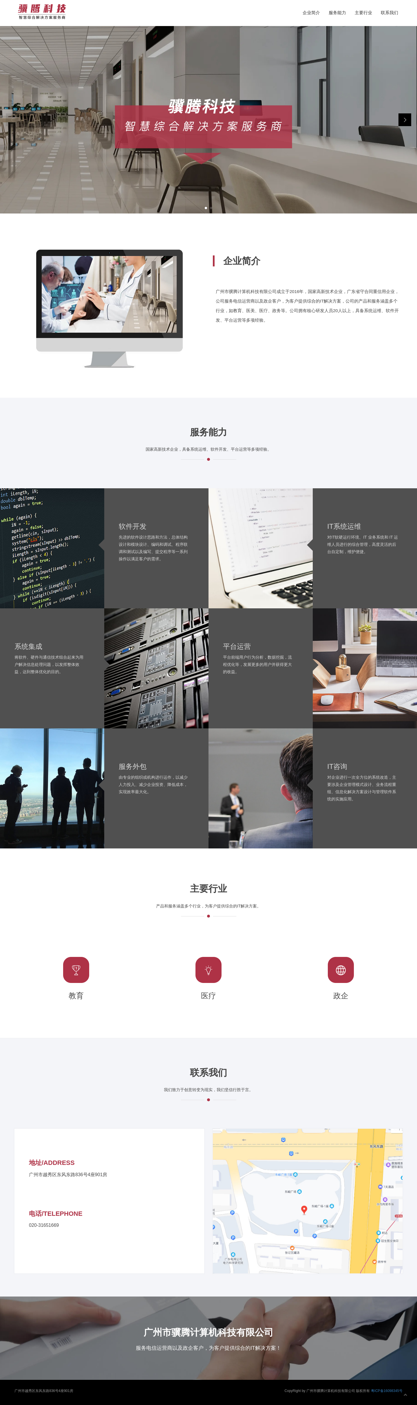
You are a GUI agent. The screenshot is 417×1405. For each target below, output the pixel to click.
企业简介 (311, 12)
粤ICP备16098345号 (387, 1391)
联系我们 (389, 12)
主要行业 (363, 12)
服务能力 (337, 12)
